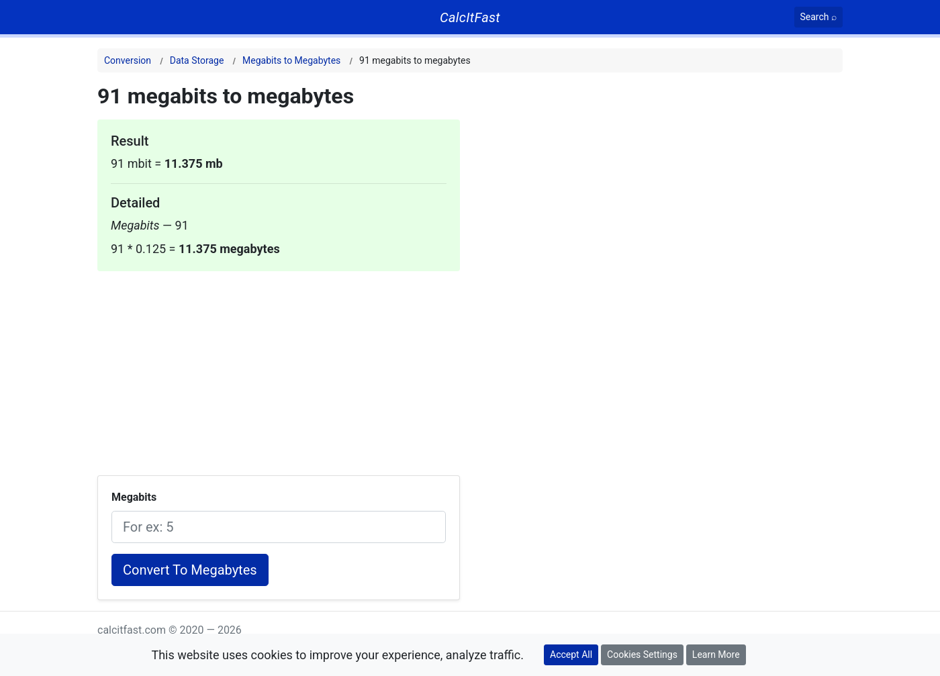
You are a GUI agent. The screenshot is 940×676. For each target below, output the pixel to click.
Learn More (716, 654)
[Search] (818, 17)
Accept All (571, 654)
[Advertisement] (278, 365)
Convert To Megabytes (190, 570)
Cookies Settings (642, 654)
